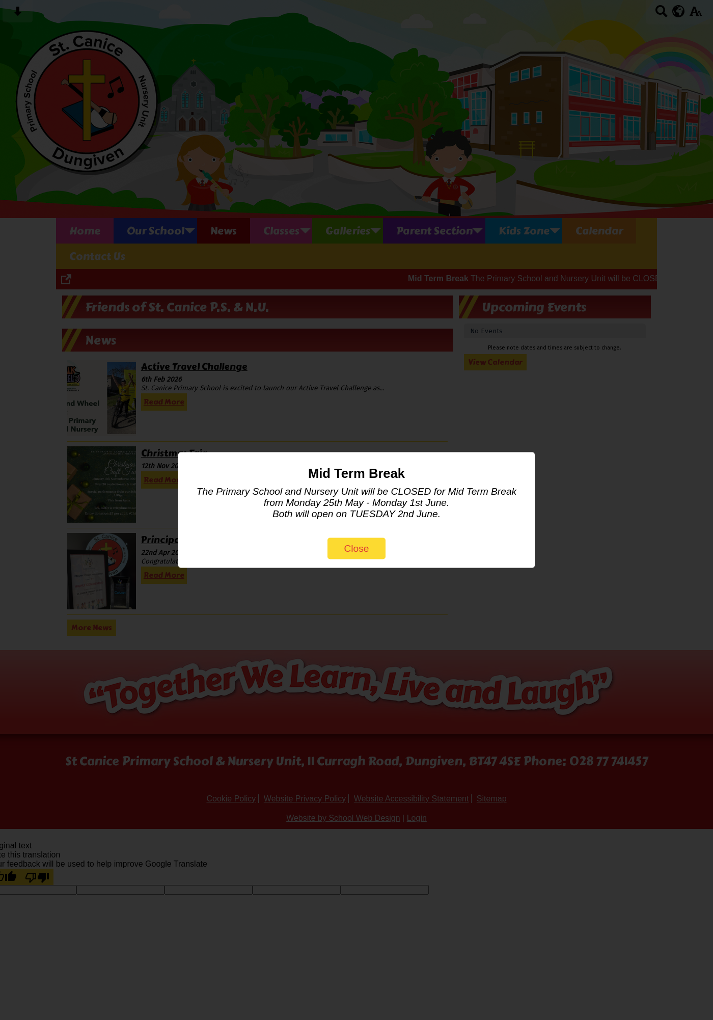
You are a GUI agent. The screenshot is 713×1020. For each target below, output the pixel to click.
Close (356, 548)
